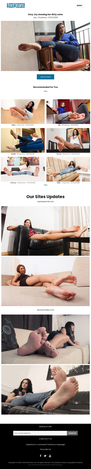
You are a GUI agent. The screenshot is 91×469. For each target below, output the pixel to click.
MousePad (43, 465)
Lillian (13, 125)
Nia (59, 125)
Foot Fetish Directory (55, 465)
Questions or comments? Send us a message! (45, 444)
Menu (79, 5)
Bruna (58, 154)
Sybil (58, 183)
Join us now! (45, 77)
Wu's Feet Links (33, 465)
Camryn (13, 183)
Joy (34, 17)
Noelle (13, 154)
